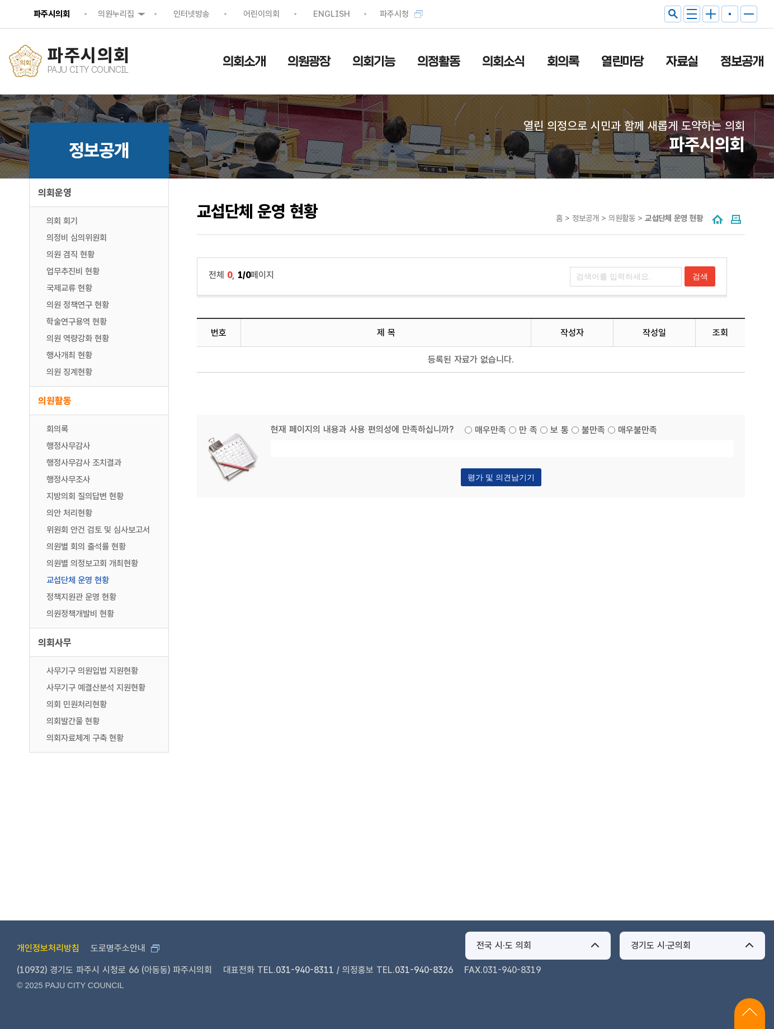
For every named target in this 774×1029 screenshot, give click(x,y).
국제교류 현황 (69, 288)
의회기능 (373, 61)
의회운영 (55, 192)
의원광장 (308, 61)
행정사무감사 (68, 446)
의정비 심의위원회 (76, 238)
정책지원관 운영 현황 (81, 597)
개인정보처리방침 (48, 948)
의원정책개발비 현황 (80, 614)
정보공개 (741, 61)
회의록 (563, 61)
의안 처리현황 (69, 513)
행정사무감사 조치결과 (83, 463)
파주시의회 (52, 14)
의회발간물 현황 (73, 721)
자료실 (682, 61)
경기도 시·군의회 (661, 945)
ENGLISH (331, 14)
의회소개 (244, 61)
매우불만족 (637, 430)
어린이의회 (261, 14)
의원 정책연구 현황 (77, 305)
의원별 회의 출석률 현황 (86, 547)
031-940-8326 (424, 970)
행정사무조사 (68, 479)
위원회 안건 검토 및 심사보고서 (98, 530)
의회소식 (503, 61)
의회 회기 (62, 221)
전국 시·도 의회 (503, 945)
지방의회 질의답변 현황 (85, 496)
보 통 (559, 430)
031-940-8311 (305, 970)
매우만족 (490, 430)
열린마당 (622, 61)
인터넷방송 (191, 14)
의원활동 (55, 400)
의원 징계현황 (69, 372)
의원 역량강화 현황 (77, 338)
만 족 (528, 430)
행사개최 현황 (69, 355)
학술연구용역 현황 (76, 322)
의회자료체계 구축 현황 (85, 738)
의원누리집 (116, 14)
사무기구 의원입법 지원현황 (92, 671)
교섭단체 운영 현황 (77, 580)
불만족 (593, 430)
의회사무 (55, 642)
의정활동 (438, 61)
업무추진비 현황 (73, 271)
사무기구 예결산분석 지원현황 (95, 688)
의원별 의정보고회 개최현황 (92, 563)
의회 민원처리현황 (76, 704)
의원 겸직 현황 (70, 255)
